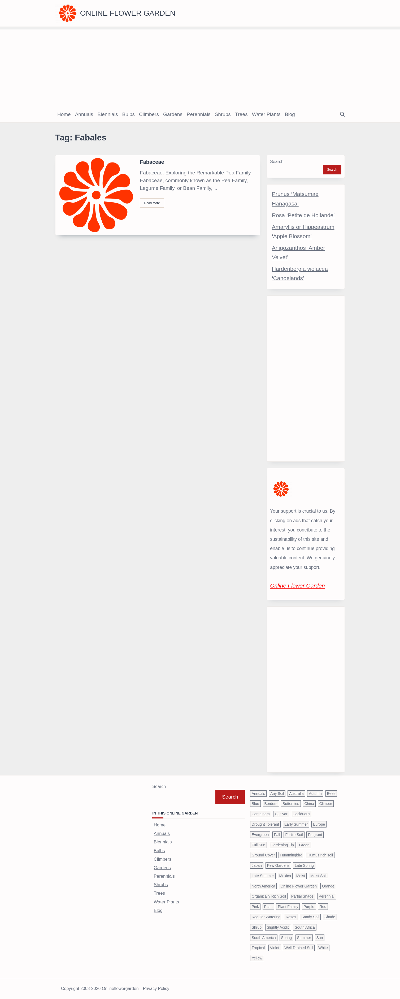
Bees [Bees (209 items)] (331, 793)
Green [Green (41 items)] (304, 845)
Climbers (149, 114)
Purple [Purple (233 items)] (308, 906)
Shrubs (223, 114)
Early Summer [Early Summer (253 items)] (296, 824)
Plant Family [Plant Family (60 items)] (288, 906)
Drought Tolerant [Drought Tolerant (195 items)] (265, 824)
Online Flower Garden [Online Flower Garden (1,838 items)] (298, 886)
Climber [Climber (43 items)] (325, 803)
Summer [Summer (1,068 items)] (304, 938)
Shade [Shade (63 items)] (329, 917)
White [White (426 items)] (323, 948)
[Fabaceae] (96, 195)
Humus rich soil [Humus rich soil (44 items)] (320, 855)
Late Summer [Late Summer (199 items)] (263, 876)
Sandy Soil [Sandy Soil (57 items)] (310, 917)
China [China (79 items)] (309, 803)
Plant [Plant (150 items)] (268, 906)
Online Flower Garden (127, 13)
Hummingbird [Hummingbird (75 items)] (291, 855)
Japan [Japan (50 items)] (257, 865)
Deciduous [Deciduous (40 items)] (301, 814)
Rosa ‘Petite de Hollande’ (303, 215)
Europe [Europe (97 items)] (319, 824)
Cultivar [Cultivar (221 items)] (281, 814)
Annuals (84, 114)
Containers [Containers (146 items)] (261, 814)
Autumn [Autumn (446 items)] (315, 793)
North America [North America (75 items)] (263, 886)
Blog (290, 114)
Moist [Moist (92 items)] (300, 876)
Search (277, 161)
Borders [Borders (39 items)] (270, 803)
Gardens (172, 114)
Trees (241, 114)
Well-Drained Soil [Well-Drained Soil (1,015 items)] (298, 948)
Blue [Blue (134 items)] (255, 803)
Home (64, 114)
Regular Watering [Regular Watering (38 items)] (266, 917)
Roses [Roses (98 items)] (291, 917)
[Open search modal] (342, 115)
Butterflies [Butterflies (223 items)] (290, 803)
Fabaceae (152, 162)
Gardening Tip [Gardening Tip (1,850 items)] (282, 845)
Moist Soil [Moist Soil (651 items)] (318, 876)
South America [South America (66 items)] (264, 938)
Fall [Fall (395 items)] (277, 835)
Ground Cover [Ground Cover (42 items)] (263, 855)
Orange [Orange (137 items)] (328, 886)
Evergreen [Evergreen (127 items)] (260, 835)
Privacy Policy (156, 988)
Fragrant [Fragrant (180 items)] (315, 835)
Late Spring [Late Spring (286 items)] (304, 865)
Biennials (107, 114)
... (215, 188)
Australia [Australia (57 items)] (296, 793)
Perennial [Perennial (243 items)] (326, 896)
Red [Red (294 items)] (323, 906)
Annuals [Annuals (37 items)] (258, 793)
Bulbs (128, 114)
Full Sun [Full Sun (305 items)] (258, 845)
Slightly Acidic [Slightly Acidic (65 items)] (278, 927)
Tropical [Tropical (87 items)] (258, 948)
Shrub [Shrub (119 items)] (257, 927)
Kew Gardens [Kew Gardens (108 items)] (278, 865)
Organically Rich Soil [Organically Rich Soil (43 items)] (269, 896)
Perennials (199, 114)
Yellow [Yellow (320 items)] (257, 958)
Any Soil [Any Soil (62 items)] (277, 793)
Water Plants (266, 114)
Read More (152, 203)
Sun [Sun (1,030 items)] (319, 938)
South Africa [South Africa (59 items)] (305, 927)
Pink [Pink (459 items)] (255, 906)
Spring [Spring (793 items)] (286, 938)
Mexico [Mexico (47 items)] (285, 876)
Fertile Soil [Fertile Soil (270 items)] (294, 835)
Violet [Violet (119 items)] (274, 948)
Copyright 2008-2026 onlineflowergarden (100, 988)
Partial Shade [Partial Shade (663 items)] (302, 896)
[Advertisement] (200, 66)
